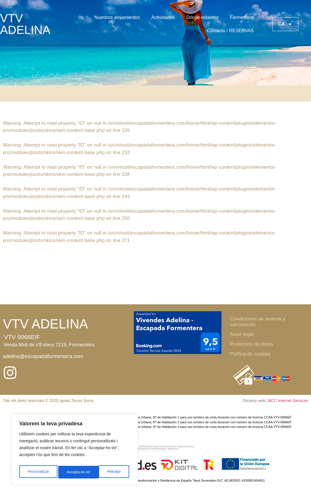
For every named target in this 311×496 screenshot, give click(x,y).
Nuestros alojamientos (117, 17)
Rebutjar (73, 472)
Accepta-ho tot (110, 472)
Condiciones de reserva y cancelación (257, 321)
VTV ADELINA (25, 23)
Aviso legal (242, 334)
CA (285, 24)
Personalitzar (38, 472)
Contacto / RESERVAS (230, 30)
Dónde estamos (202, 17)
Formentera (242, 17)
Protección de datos (251, 344)
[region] (74, 451)
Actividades (163, 17)
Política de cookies (250, 354)
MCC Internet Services (288, 400)
